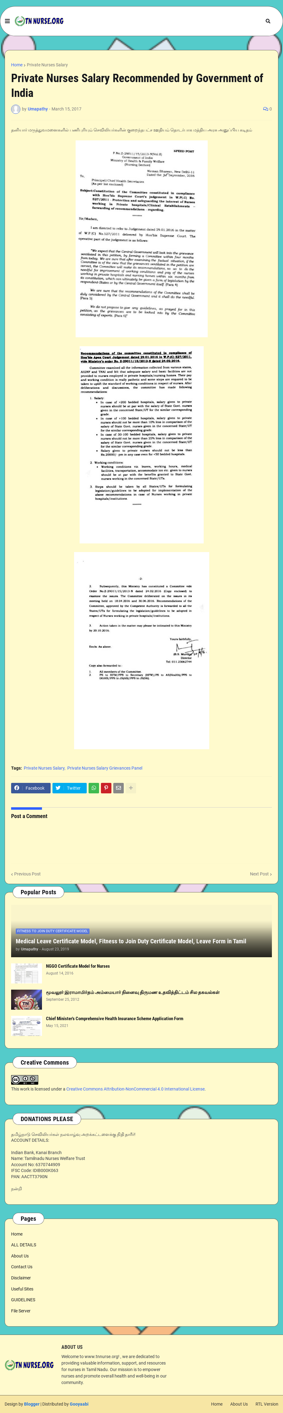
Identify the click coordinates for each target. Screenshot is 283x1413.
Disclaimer (21, 1277)
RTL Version (267, 1404)
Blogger (32, 1404)
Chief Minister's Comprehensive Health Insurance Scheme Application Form (114, 1018)
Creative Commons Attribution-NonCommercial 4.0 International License (135, 1089)
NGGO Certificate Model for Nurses (78, 966)
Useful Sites (22, 1288)
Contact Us (21, 1266)
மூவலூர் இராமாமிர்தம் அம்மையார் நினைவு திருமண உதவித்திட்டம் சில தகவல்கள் (133, 992)
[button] (7, 21)
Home (17, 65)
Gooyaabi (79, 1404)
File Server (21, 1310)
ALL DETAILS (23, 1244)
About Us (20, 1255)
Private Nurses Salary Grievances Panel (104, 768)
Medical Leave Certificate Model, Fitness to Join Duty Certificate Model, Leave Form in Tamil (131, 941)
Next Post (259, 873)
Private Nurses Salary (47, 65)
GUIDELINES (23, 1299)
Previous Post (27, 873)
